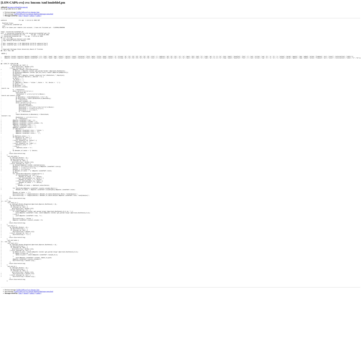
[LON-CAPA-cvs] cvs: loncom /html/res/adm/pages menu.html (33, 14)
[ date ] (20, 16)
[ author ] (38, 16)
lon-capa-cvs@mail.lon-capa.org (17, 7)
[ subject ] (32, 16)
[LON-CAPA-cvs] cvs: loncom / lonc (28, 12)
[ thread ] (26, 16)
